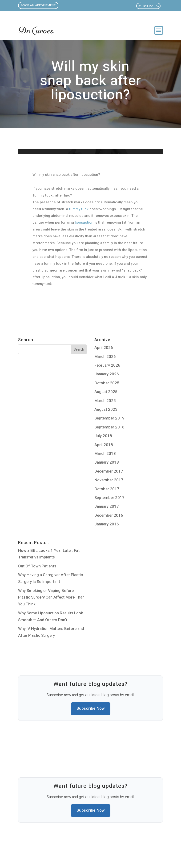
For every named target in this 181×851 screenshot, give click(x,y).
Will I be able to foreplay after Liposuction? (67, 316)
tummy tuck (78, 209)
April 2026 (103, 348)
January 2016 (106, 524)
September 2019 (109, 418)
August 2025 (105, 392)
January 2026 (106, 374)
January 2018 (106, 462)
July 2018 (103, 436)
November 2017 (108, 480)
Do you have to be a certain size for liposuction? (139, 316)
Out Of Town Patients (37, 566)
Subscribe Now (90, 708)
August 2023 (105, 409)
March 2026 (105, 357)
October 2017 (106, 489)
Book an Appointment (38, 5)
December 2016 (108, 515)
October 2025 (106, 383)
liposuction (84, 222)
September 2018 (109, 427)
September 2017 (109, 498)
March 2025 (105, 401)
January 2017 (106, 506)
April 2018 (103, 445)
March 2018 (105, 454)
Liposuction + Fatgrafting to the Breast (35, 316)
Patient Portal (148, 6)
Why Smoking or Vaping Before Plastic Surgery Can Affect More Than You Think (51, 597)
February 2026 (107, 365)
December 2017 (108, 471)
